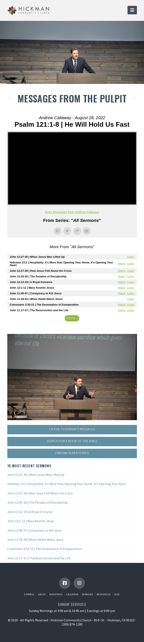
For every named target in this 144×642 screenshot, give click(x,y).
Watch (121, 263)
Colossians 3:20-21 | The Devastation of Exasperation (44, 549)
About (42, 594)
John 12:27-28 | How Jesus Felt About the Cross (40, 493)
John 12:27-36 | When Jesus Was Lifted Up (35, 475)
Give (117, 594)
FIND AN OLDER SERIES (72, 453)
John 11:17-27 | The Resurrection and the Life (39, 558)
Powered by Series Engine (72, 330)
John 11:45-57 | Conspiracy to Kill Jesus (34, 530)
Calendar (72, 594)
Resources (104, 594)
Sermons (87, 594)
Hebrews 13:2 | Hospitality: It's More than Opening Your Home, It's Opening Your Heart (66, 484)
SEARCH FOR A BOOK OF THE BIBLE (72, 441)
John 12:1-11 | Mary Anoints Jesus (30, 521)
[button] (132, 10)
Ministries (56, 594)
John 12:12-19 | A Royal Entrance (30, 512)
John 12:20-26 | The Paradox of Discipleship (37, 502)
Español (29, 594)
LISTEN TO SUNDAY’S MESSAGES (72, 429)
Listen (130, 256)
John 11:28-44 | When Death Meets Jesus (35, 540)
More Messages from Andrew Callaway (72, 212)
